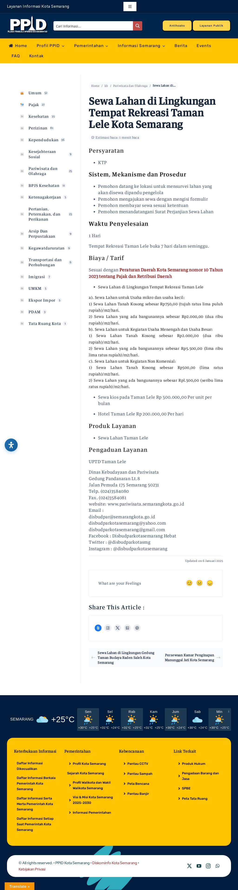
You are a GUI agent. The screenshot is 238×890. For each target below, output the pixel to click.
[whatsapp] (217, 866)
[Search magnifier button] (137, 25)
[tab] (156, 174)
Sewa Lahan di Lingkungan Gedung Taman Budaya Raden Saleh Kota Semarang (123, 657)
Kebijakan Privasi (32, 869)
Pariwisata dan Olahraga (130, 86)
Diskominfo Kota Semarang (114, 862)
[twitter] (189, 866)
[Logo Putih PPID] (28, 17)
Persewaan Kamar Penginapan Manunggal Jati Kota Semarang (192, 657)
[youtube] (199, 866)
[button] (137, 174)
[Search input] (93, 26)
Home (95, 86)
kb (106, 86)
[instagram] (208, 866)
